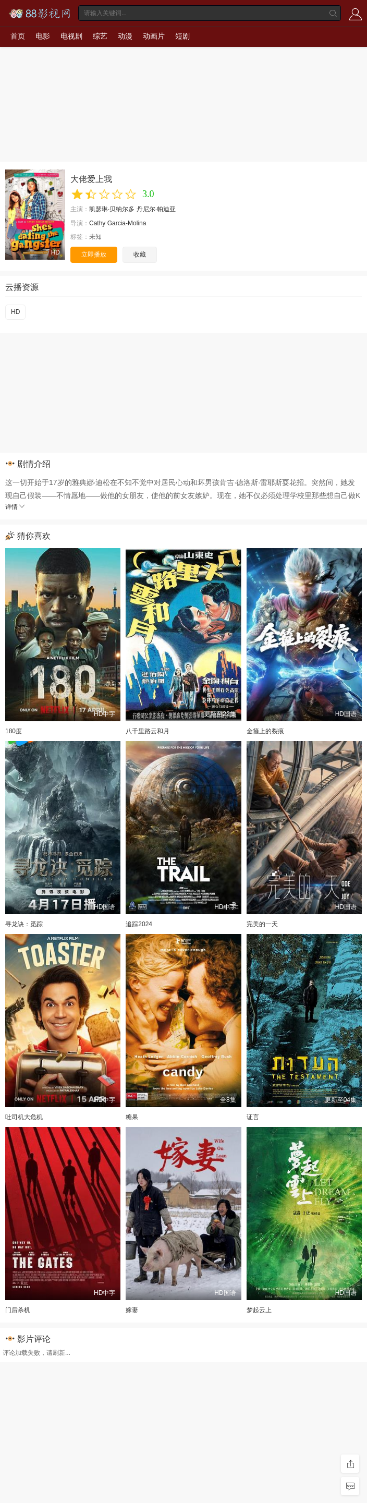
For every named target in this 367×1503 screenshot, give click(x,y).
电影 (42, 36)
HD (15, 312)
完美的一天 (262, 924)
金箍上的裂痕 (265, 731)
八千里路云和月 (147, 731)
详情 (15, 507)
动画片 (154, 36)
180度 (13, 731)
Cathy (97, 223)
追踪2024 (139, 924)
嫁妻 (132, 1310)
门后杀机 (17, 1310)
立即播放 (93, 254)
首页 (17, 36)
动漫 (125, 36)
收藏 (139, 254)
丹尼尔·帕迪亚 (156, 209)
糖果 (132, 1117)
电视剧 (71, 36)
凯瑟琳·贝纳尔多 (111, 209)
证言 (253, 1117)
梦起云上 (259, 1310)
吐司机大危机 (24, 1117)
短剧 (182, 36)
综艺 (100, 36)
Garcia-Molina (126, 223)
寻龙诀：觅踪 (24, 924)
